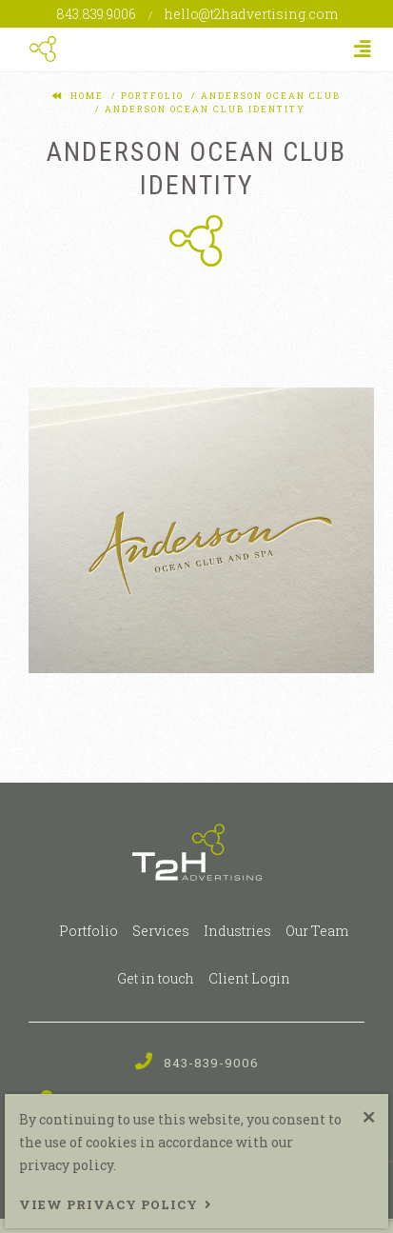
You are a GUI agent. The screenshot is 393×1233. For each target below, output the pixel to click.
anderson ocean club (269, 95)
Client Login (249, 978)
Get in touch (155, 978)
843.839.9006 (97, 14)
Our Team (316, 931)
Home (87, 95)
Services (160, 931)
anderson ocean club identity (203, 109)
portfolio (150, 95)
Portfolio (88, 931)
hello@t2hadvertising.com (251, 14)
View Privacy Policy (108, 1204)
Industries (237, 931)
